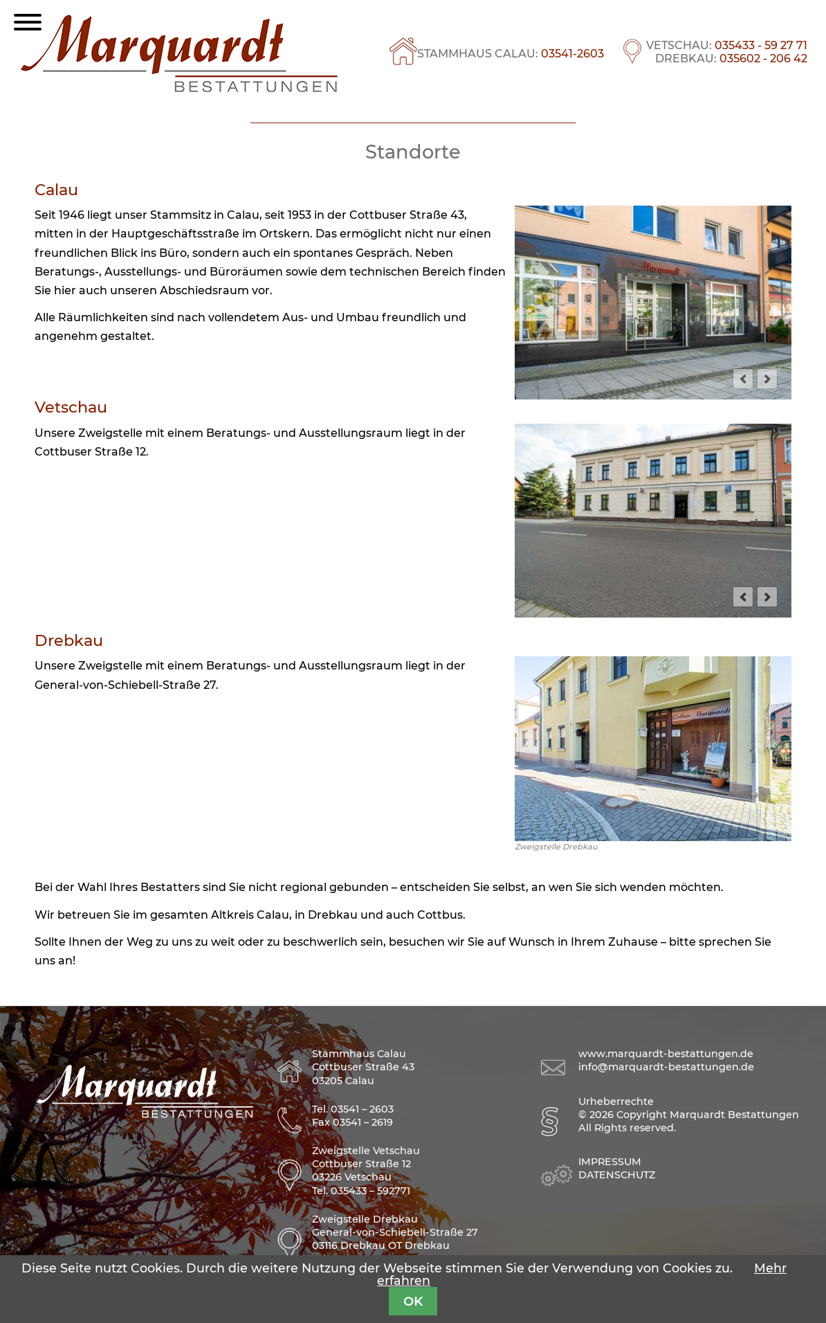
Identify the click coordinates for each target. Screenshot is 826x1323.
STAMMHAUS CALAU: (510, 53)
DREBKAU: (731, 58)
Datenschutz (616, 1175)
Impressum (609, 1161)
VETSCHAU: (726, 45)
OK (413, 1301)
